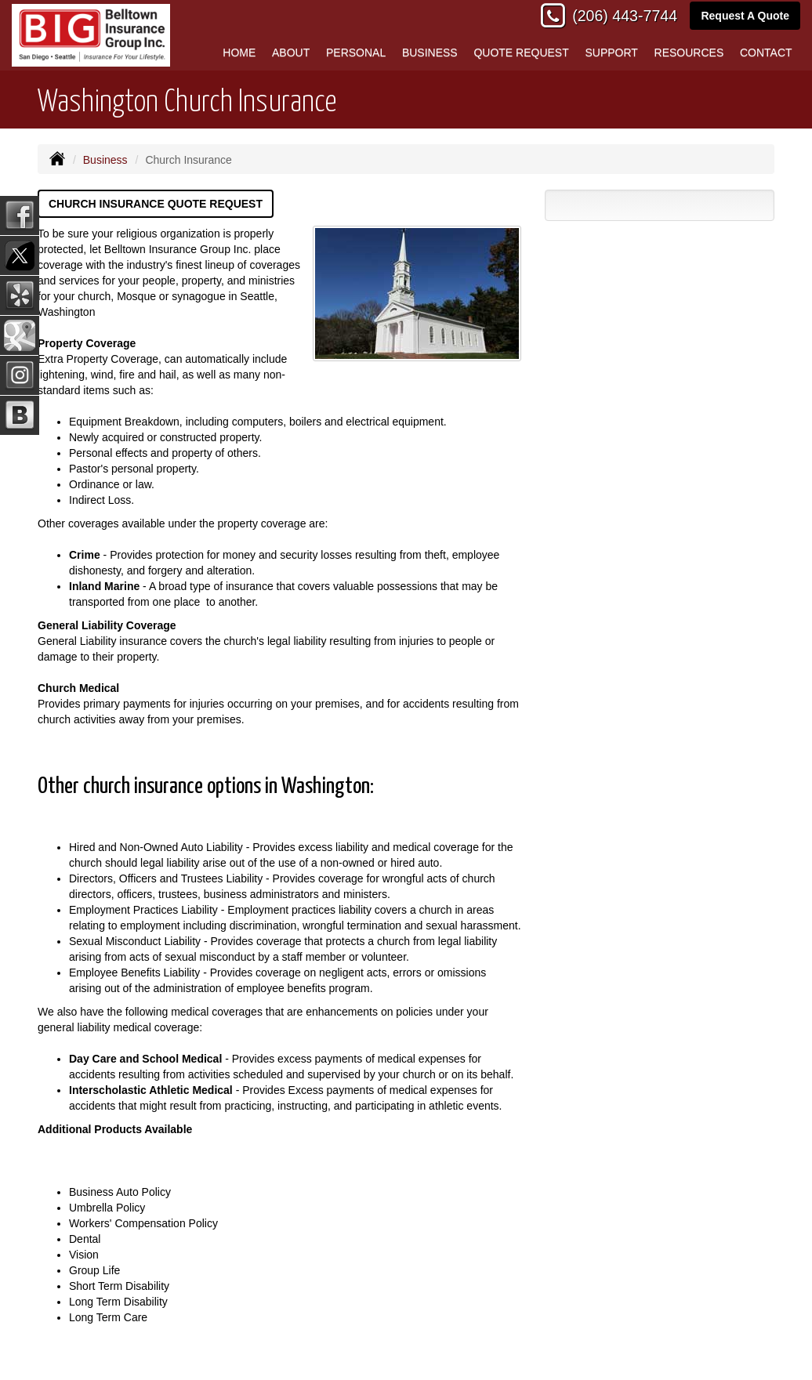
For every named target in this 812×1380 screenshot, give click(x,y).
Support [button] (611, 52)
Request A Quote (745, 15)
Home (239, 52)
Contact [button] (766, 52)
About (291, 52)
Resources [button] (689, 52)
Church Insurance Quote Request (156, 203)
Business (105, 160)
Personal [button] (356, 52)
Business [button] (430, 52)
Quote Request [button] (520, 52)
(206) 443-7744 (624, 15)
